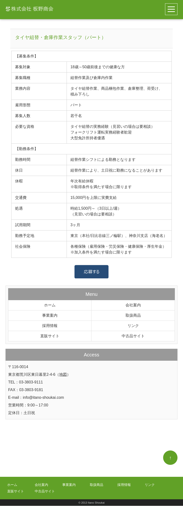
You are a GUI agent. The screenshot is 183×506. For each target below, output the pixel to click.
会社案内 (133, 305)
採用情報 (49, 326)
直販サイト (49, 336)
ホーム (50, 305)
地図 (63, 374)
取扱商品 (133, 315)
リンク (133, 326)
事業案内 (49, 315)
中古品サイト (133, 336)
